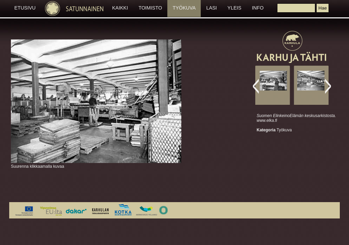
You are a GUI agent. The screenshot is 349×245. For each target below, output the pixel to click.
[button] (322, 8)
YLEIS (234, 8)
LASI (211, 8)
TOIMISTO (150, 8)
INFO (257, 8)
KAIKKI (120, 8)
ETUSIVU (24, 8)
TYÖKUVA (184, 8)
